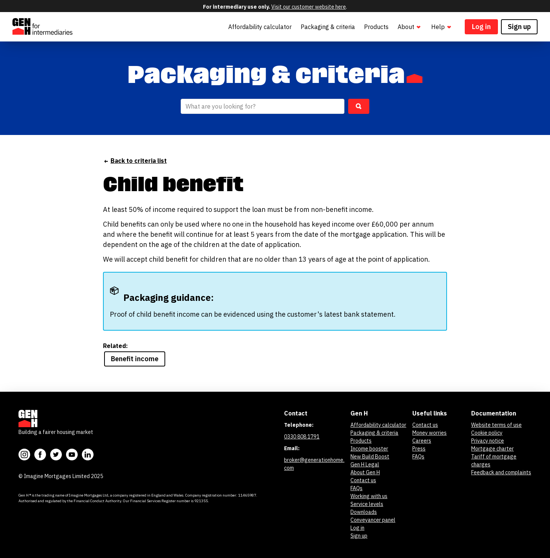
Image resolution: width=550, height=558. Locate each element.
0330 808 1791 (302, 436)
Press (419, 448)
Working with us (368, 496)
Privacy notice (487, 440)
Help (442, 27)
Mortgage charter (492, 448)
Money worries (429, 432)
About (410, 27)
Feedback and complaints (501, 472)
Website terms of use (496, 425)
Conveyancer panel (372, 520)
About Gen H (365, 472)
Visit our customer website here (308, 6)
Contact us (363, 480)
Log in (481, 26)
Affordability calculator (260, 27)
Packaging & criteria (328, 27)
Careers (421, 440)
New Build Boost (369, 456)
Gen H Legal (364, 464)
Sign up (519, 26)
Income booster (369, 448)
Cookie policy (486, 432)
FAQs (356, 488)
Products (376, 27)
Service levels (366, 504)
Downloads (363, 512)
